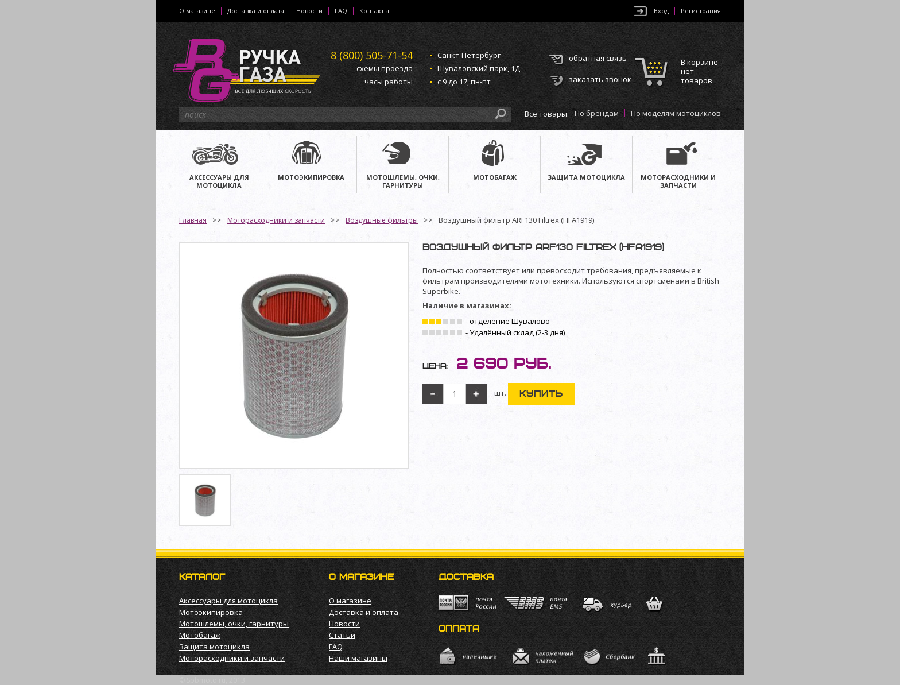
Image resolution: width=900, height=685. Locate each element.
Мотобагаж (199, 635)
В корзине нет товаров (699, 71)
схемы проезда (384, 68)
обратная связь (598, 58)
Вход (661, 11)
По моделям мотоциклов (676, 113)
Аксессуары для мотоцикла (228, 600)
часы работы (388, 81)
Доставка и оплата (255, 11)
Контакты (374, 11)
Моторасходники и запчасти (276, 220)
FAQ (341, 11)
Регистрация (701, 11)
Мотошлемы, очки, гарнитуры (234, 623)
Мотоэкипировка (211, 612)
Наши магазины (358, 658)
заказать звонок (600, 79)
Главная (193, 220)
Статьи (342, 635)
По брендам (597, 113)
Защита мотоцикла (214, 646)
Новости (309, 11)
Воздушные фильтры (382, 220)
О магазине (197, 11)
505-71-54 (372, 55)
